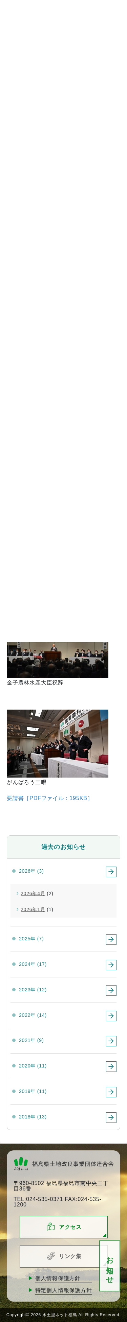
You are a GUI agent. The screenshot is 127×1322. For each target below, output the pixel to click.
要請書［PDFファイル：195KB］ (50, 798)
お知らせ (110, 1266)
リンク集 (70, 1256)
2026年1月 (33, 909)
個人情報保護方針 (58, 1278)
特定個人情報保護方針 (63, 1290)
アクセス (70, 1227)
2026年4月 (33, 893)
